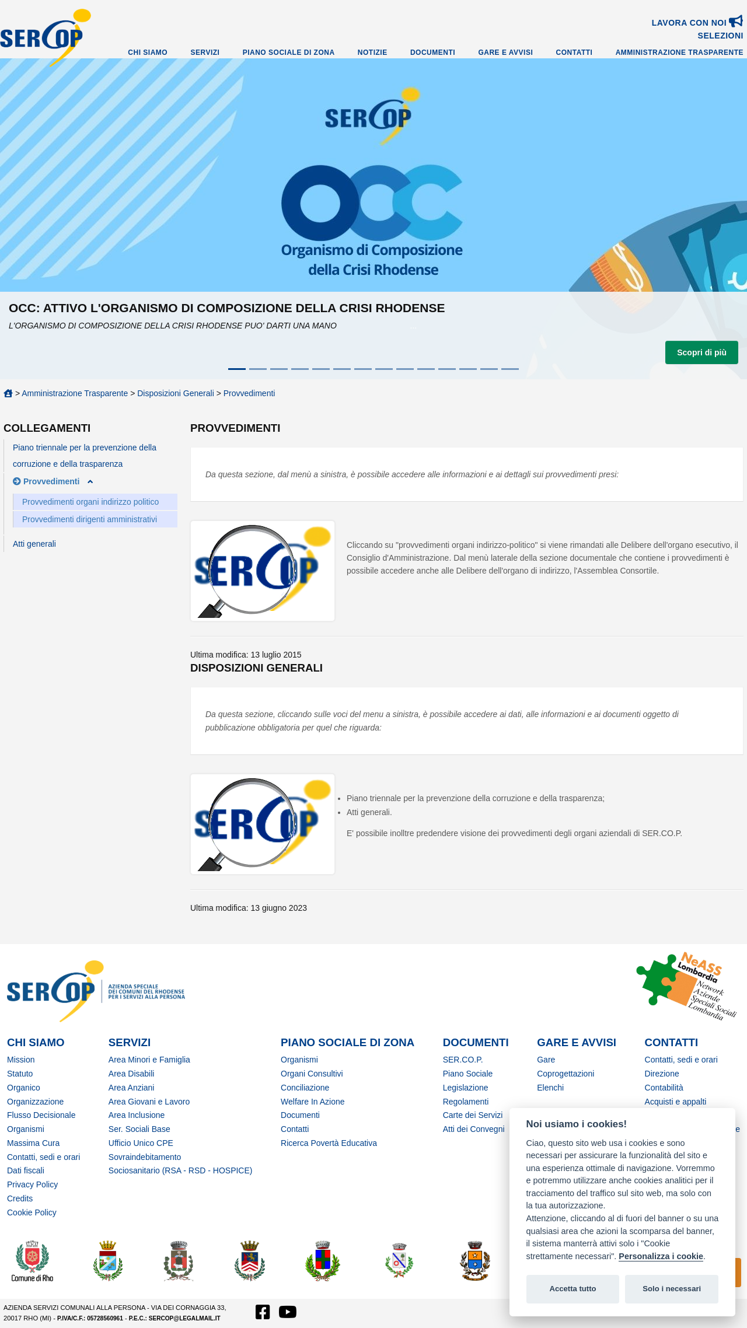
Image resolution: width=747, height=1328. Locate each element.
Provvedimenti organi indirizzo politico (90, 501)
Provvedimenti (249, 393)
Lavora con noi (697, 22)
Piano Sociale (468, 1073)
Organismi (25, 1129)
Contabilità (664, 1087)
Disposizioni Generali (175, 393)
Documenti (432, 52)
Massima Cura (33, 1143)
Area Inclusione (137, 1115)
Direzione (662, 1073)
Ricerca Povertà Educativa (329, 1143)
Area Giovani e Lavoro (149, 1101)
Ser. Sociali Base (139, 1129)
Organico (23, 1087)
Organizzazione (35, 1101)
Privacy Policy (32, 1184)
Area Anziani (132, 1087)
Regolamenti (466, 1101)
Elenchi (550, 1087)
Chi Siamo (147, 52)
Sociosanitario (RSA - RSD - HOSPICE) (181, 1170)
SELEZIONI (720, 35)
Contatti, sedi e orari (43, 1157)
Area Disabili (132, 1073)
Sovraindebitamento (145, 1157)
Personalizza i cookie (661, 1256)
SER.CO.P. (463, 1059)
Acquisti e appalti (676, 1101)
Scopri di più (702, 352)
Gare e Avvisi (505, 52)
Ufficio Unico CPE (141, 1143)
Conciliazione (305, 1087)
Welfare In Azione (312, 1101)
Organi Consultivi (312, 1073)
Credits (20, 1198)
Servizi (204, 52)
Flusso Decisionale (41, 1115)
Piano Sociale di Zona (289, 52)
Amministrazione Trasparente (679, 52)
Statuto (20, 1073)
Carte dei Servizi (473, 1115)
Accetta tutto (572, 1288)
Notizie (373, 52)
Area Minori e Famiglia (149, 1059)
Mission (20, 1059)
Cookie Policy (32, 1212)
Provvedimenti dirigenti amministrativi (89, 519)
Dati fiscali (25, 1170)
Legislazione (465, 1087)
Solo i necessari (672, 1288)
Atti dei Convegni (474, 1129)
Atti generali (34, 543)
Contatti (574, 52)
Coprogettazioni (565, 1073)
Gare (546, 1059)
